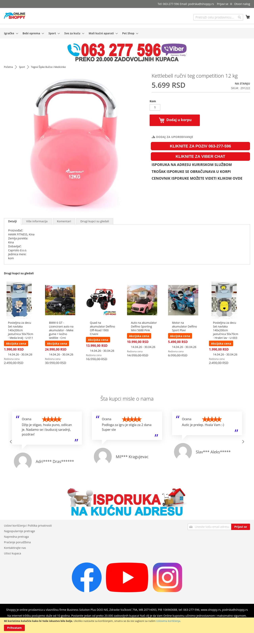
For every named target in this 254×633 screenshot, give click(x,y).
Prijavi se (222, 4)
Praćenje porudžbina (17, 542)
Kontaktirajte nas (15, 548)
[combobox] (218, 17)
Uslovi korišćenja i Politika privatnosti (28, 525)
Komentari (64, 221)
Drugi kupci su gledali (94, 221)
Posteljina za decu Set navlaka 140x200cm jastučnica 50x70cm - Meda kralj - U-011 (20, 330)
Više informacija (37, 221)
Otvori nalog (242, 4)
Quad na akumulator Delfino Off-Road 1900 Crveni (102, 328)
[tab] (12, 221)
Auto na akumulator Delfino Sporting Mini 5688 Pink (144, 326)
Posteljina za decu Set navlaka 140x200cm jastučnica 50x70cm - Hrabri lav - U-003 (225, 330)
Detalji (12, 221)
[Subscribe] (240, 527)
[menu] (127, 33)
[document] (127, 625)
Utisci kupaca (12, 553)
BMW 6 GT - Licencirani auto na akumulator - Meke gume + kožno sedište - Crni (61, 330)
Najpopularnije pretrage (19, 531)
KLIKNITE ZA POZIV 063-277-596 (200, 146)
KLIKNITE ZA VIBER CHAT (200, 156)
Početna (8, 67)
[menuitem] (10, 33)
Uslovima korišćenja (168, 621)
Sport (22, 67)
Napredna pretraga (16, 537)
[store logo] (14, 16)
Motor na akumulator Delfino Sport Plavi (184, 326)
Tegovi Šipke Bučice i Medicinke (48, 67)
